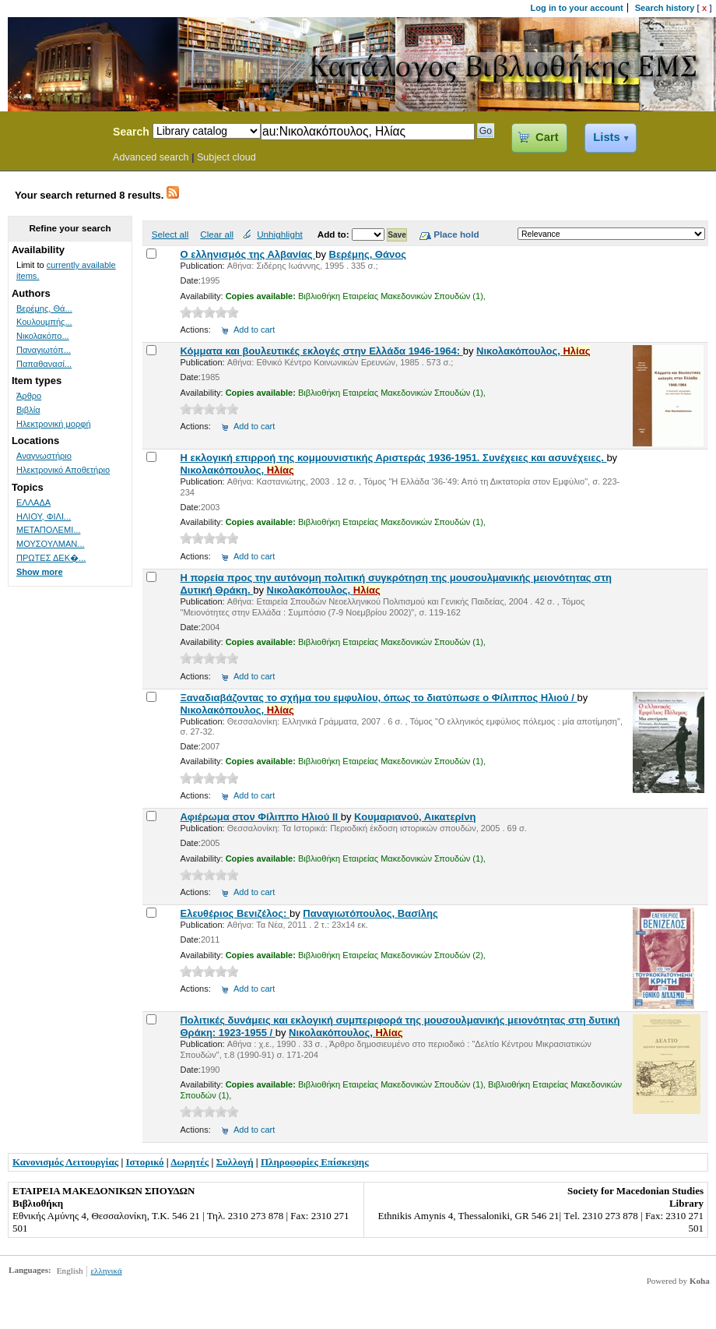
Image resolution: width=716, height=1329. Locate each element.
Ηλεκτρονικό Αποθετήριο (63, 469)
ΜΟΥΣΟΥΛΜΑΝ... (50, 543)
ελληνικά (105, 1270)
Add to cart (254, 329)
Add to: (335, 234)
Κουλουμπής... (44, 321)
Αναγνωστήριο (44, 455)
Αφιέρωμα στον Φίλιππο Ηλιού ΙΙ (260, 817)
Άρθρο (28, 395)
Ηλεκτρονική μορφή (53, 423)
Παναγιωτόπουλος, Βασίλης (370, 913)
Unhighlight (279, 234)
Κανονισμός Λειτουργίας (65, 1162)
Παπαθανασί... (44, 363)
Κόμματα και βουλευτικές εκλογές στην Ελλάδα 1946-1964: (321, 351)
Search (131, 131)
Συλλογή (235, 1162)
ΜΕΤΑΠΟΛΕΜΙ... (48, 529)
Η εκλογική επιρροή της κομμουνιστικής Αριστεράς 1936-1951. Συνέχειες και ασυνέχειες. (393, 458)
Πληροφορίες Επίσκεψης (315, 1162)
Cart (546, 137)
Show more (39, 571)
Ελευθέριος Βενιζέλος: (234, 913)
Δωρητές (189, 1162)
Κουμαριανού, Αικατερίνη (415, 817)
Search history (665, 7)
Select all (170, 234)
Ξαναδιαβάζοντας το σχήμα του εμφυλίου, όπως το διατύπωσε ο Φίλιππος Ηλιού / (378, 697)
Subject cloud (226, 157)
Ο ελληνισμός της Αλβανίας (247, 254)
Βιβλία (28, 409)
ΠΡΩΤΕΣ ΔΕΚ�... (51, 557)
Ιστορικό (145, 1162)
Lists (606, 137)
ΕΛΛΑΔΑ (33, 502)
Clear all (216, 234)
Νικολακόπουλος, (533, 351)
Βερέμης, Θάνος (367, 254)
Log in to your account (577, 7)
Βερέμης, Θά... (44, 308)
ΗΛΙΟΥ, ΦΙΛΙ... (43, 516)
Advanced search (151, 157)
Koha (700, 1280)
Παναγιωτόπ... (43, 349)
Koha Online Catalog (52, 134)
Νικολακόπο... (42, 335)
